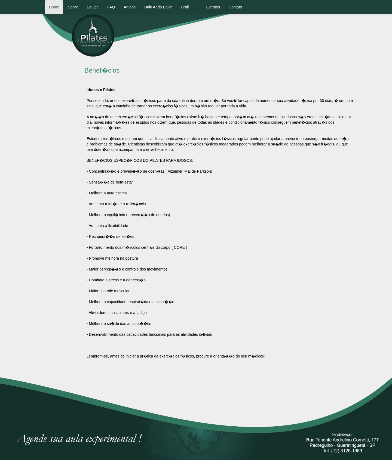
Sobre (73, 7)
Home (54, 7)
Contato (235, 7)
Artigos (130, 7)
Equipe (93, 7)
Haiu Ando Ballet (158, 7)
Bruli (185, 7)
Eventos (213, 7)
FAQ (111, 7)
